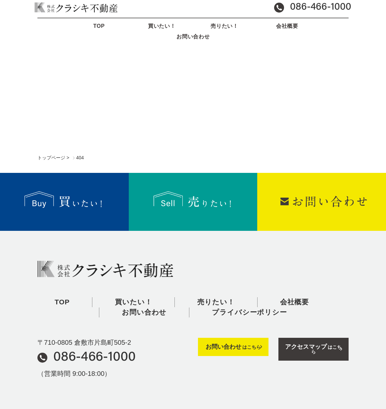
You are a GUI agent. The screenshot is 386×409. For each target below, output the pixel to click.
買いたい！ (131, 31)
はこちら (233, 334)
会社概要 (255, 31)
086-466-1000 (94, 345)
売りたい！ (193, 31)
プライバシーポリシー (249, 300)
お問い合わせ (317, 31)
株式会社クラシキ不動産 (105, 257)
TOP (68, 31)
